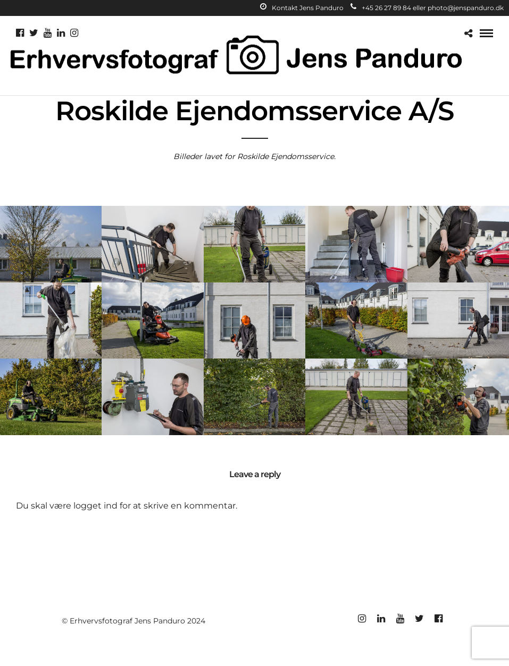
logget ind (95, 506)
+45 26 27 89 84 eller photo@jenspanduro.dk (427, 8)
